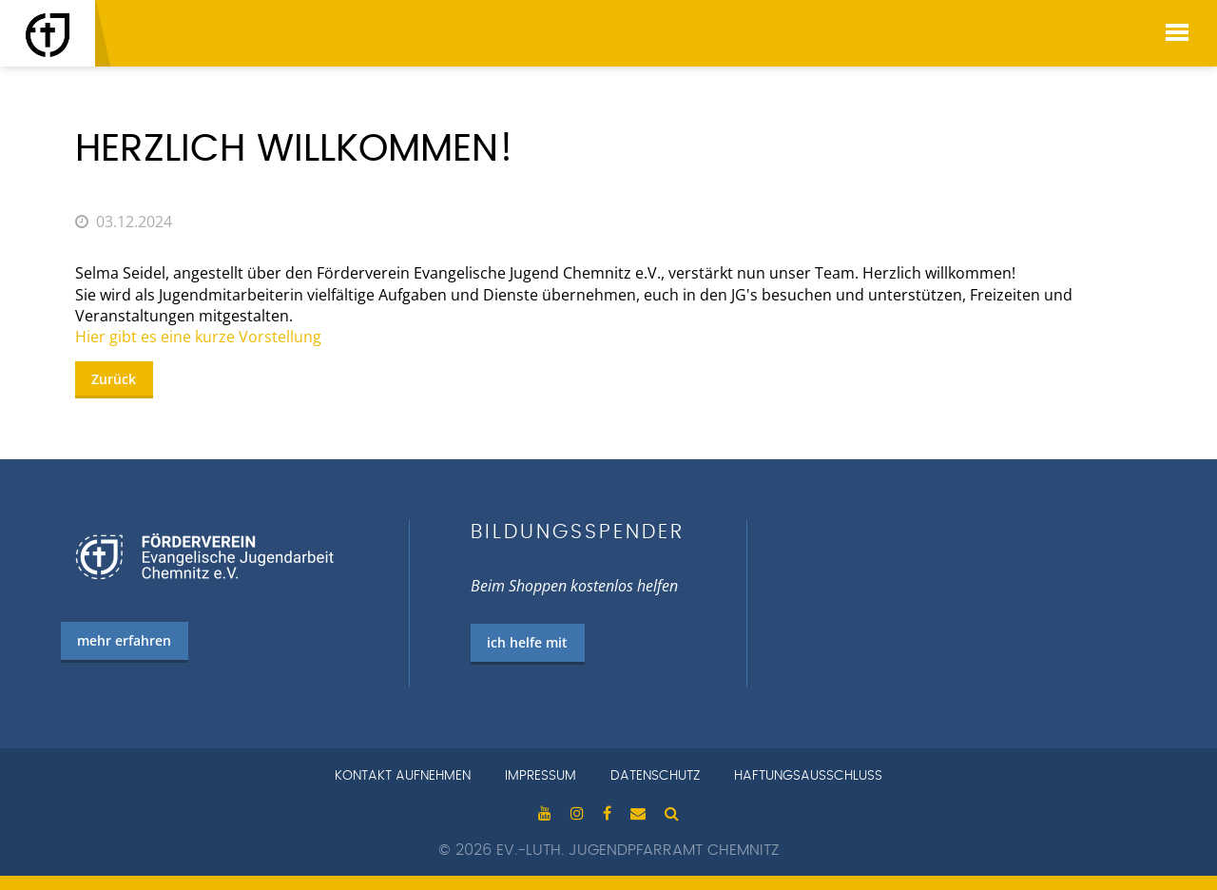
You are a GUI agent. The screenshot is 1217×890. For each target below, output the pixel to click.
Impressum (540, 775)
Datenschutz (655, 775)
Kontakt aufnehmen (403, 775)
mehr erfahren (124, 640)
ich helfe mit (527, 642)
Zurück (113, 379)
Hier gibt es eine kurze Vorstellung (198, 336)
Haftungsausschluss (808, 775)
